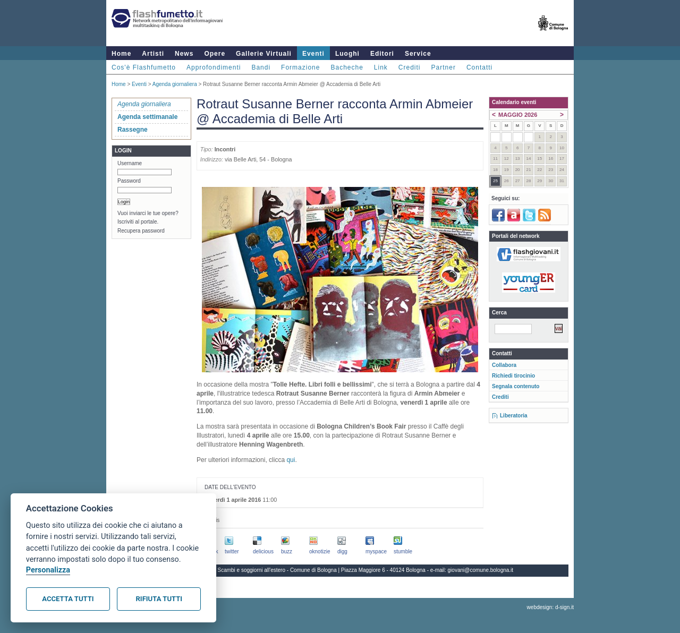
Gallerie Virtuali (264, 53)
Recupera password (141, 231)
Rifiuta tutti (159, 599)
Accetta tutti (68, 599)
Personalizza (48, 570)
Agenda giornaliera (174, 84)
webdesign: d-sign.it (550, 607)
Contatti (479, 67)
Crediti (409, 67)
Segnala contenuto (515, 386)
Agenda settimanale (147, 117)
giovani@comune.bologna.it (481, 570)
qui (290, 460)
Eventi (313, 53)
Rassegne (132, 129)
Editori (382, 53)
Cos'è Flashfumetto (144, 67)
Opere (214, 53)
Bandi (260, 67)
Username (129, 163)
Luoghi (347, 53)
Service (418, 53)
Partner (443, 67)
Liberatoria (514, 415)
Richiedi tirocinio (513, 376)
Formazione (300, 67)
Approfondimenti (213, 67)
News (184, 53)
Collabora (504, 365)
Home (121, 53)
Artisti (153, 53)
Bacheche (346, 67)
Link (381, 67)
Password (129, 181)
